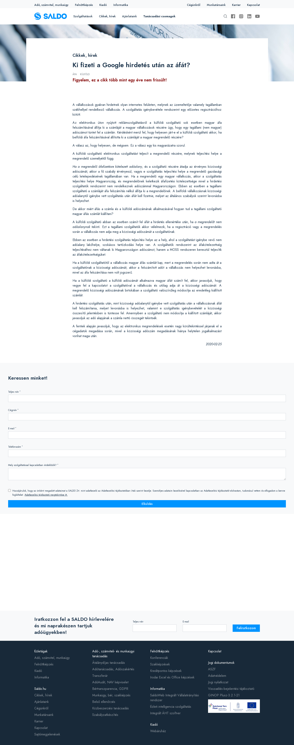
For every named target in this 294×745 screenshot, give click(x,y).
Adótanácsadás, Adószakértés (113, 669)
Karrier (236, 5)
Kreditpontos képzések (166, 670)
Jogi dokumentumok (221, 662)
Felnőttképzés (84, 5)
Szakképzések (160, 664)
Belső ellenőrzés (103, 701)
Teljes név (14, 392)
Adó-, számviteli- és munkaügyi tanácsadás (113, 653)
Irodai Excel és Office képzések (172, 677)
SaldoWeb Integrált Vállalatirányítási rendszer (174, 697)
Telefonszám (15, 447)
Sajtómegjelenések (47, 734)
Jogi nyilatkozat (218, 682)
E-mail (12, 428)
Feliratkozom (246, 628)
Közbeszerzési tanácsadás (110, 708)
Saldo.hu (40, 688)
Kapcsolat (253, 5)
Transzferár (100, 675)
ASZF (212, 669)
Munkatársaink (216, 5)
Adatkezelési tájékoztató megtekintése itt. (46, 495)
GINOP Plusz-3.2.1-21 (224, 695)
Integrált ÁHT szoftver (165, 713)
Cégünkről (193, 5)
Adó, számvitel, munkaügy (51, 5)
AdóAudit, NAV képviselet (110, 682)
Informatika (120, 5)
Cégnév (13, 410)
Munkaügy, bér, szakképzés (111, 695)
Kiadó (103, 5)
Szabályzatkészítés (105, 714)
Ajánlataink (129, 16)
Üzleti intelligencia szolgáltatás (170, 706)
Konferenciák (159, 657)
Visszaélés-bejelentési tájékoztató (231, 688)
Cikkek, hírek (107, 16)
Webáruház (158, 731)
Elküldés (147, 504)
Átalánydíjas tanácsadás (108, 662)
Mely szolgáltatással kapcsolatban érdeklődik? (33, 465)
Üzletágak (41, 651)
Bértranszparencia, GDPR (110, 688)
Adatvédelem (217, 675)
